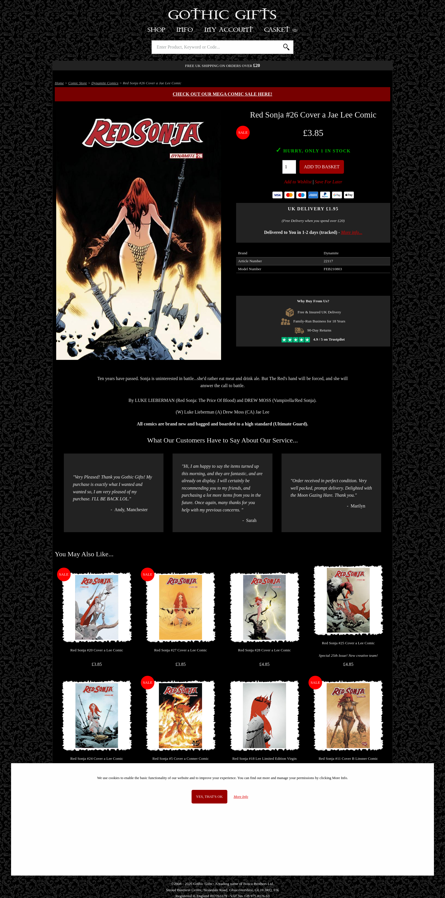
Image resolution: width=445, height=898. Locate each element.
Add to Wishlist (298, 181)
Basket (281, 29)
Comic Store (77, 83)
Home (59, 83)
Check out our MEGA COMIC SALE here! (222, 94)
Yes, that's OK (209, 797)
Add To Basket (322, 166)
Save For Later (328, 181)
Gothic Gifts (222, 15)
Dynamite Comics (104, 83)
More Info (241, 797)
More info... (351, 232)
